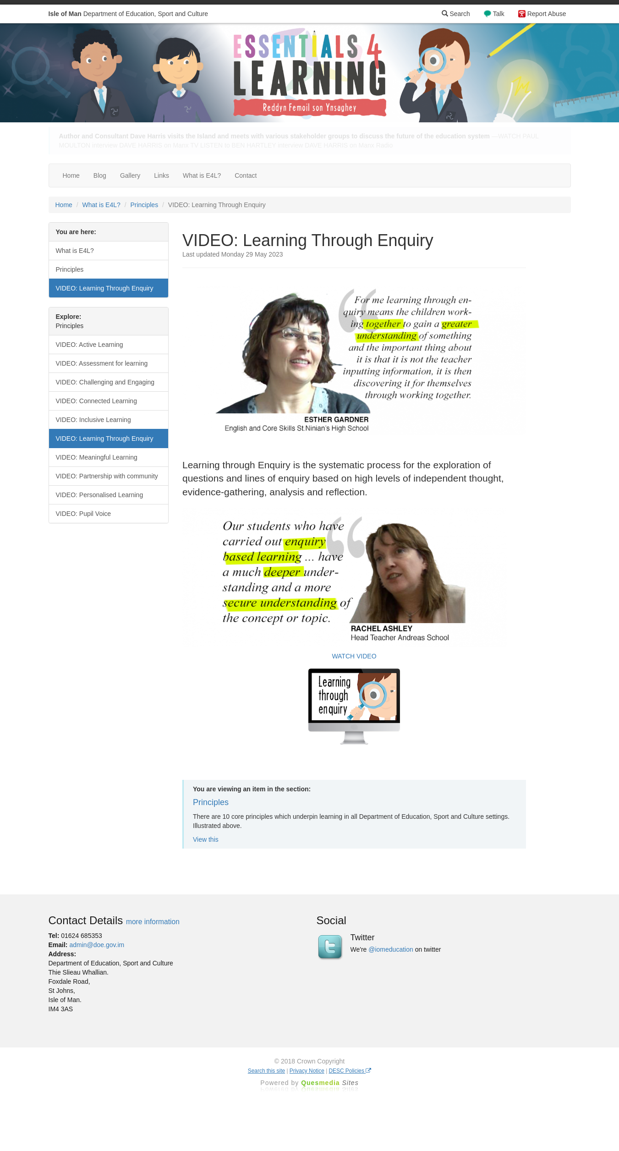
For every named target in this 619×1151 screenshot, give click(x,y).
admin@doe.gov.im (96, 944)
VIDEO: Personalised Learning (99, 495)
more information (153, 922)
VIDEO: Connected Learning (96, 401)
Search (456, 13)
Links (161, 175)
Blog (99, 175)
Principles (144, 204)
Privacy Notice (307, 1071)
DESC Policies (350, 1071)
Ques (330, 1082)
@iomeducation (390, 949)
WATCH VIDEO (354, 656)
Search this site (266, 1071)
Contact (246, 175)
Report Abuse (546, 13)
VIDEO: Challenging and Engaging (105, 382)
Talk (498, 13)
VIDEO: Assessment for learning (102, 363)
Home (71, 175)
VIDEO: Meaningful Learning (96, 457)
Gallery (130, 175)
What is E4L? (202, 175)
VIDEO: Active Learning (89, 344)
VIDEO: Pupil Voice (83, 513)
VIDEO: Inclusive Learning (93, 419)
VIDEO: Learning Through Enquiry (104, 288)
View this (206, 839)
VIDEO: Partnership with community (107, 476)
